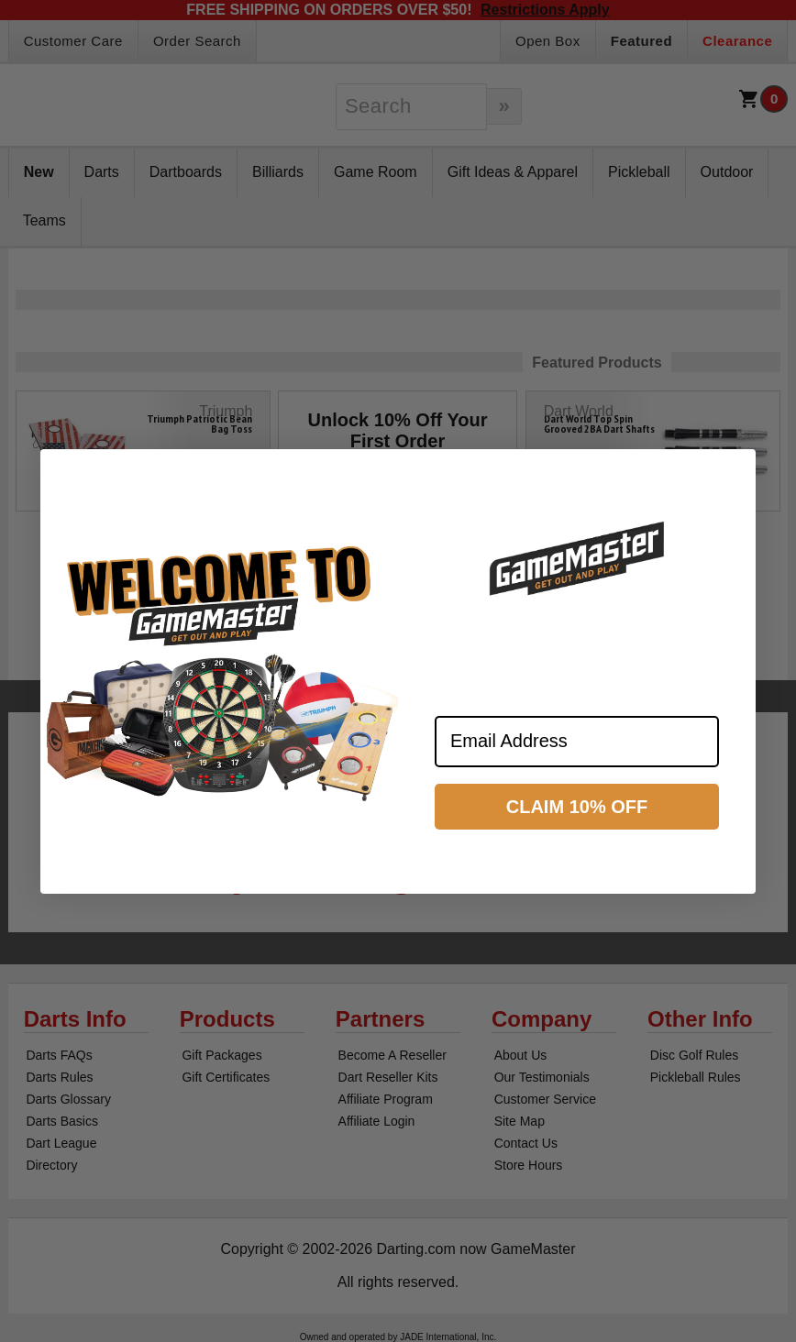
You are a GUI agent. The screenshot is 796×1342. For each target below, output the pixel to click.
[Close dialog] (733, 471)
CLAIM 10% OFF (576, 807)
